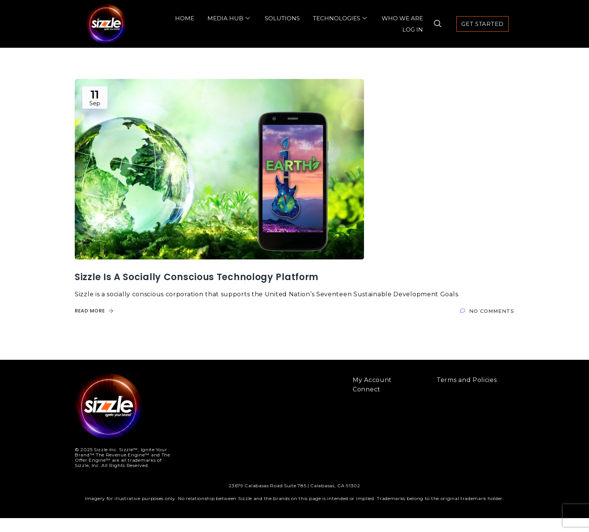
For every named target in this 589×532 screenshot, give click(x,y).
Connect (367, 403)
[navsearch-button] (434, 24)
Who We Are (402, 18)
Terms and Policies (466, 393)
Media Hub (229, 18)
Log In (412, 29)
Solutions (282, 18)
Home (184, 18)
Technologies (341, 18)
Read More (94, 324)
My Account (372, 393)
